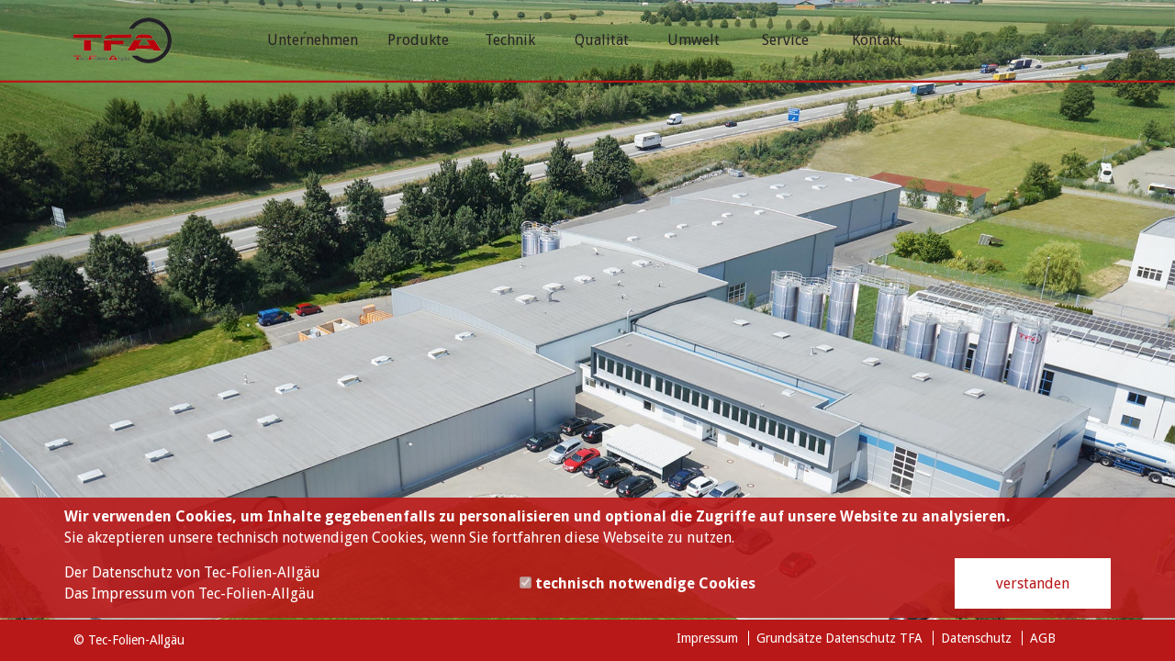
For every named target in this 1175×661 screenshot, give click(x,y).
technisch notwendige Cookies (637, 583)
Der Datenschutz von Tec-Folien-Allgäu (192, 572)
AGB (1043, 638)
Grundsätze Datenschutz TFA (839, 638)
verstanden (1032, 583)
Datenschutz (976, 638)
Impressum (707, 638)
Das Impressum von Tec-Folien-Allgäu (189, 593)
